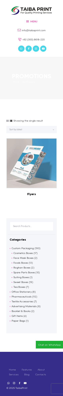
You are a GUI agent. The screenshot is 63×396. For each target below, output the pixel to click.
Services (13, 374)
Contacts (40, 374)
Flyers (31, 194)
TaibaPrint (21, 387)
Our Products (28, 81)
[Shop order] (31, 129)
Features (27, 369)
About (41, 369)
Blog (26, 374)
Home (16, 81)
